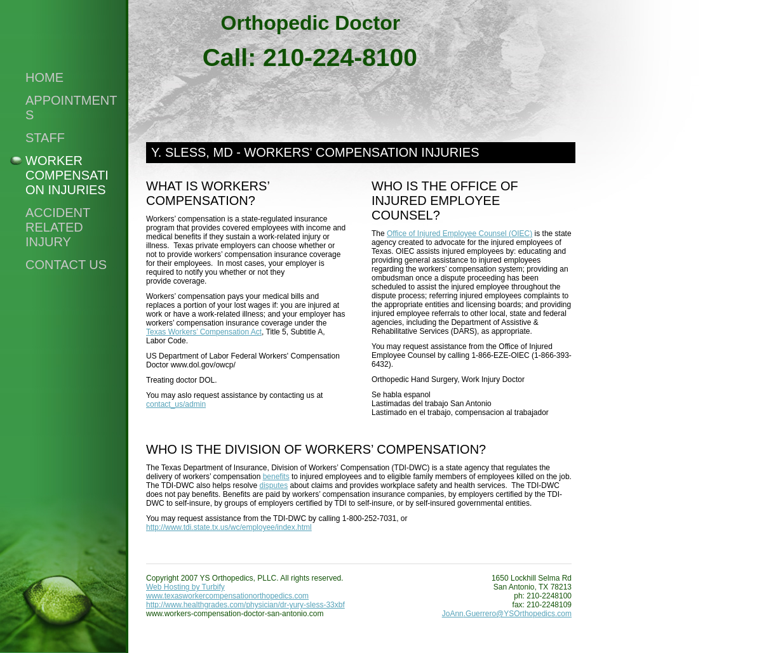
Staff (45, 138)
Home (44, 77)
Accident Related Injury (57, 227)
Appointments (71, 107)
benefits (276, 476)
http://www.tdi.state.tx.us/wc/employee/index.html (229, 527)
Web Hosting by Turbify (185, 587)
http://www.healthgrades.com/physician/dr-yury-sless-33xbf (245, 604)
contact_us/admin (176, 404)
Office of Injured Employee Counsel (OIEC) (459, 233)
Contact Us (66, 265)
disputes (274, 485)
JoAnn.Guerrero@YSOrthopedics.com (507, 613)
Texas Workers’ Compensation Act (204, 331)
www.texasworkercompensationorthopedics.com (227, 595)
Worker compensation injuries (67, 175)
